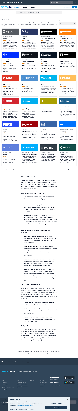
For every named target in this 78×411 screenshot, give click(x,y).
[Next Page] (74, 169)
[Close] (75, 2)
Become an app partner (26, 361)
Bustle (4, 131)
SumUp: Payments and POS (29, 61)
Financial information (21, 382)
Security (4, 386)
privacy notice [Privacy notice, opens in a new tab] (29, 405)
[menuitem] (17, 7)
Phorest (43, 108)
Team (3, 380)
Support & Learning (54, 377)
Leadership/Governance (22, 386)
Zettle (23, 38)
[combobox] (41, 12)
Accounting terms (54, 382)
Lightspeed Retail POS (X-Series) (50, 38)
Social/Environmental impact (8, 387)
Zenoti (42, 84)
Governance (4, 382)
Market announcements (22, 384)
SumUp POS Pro (64, 61)
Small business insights (55, 385)
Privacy (6, 399)
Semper (62, 108)
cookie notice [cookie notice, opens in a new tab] (21, 405)
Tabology (24, 108)
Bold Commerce (7, 84)
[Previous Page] (65, 169)
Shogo (24, 84)
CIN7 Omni (6, 61)
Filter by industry (63, 20)
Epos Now (44, 61)
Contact (41, 386)
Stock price (19, 380)
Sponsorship (4, 384)
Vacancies (32, 380)
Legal (3, 399)
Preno (61, 84)
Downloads (42, 384)
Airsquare (5, 154)
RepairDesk (63, 154)
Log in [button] (74, 7)
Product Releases (54, 379)
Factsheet (42, 380)
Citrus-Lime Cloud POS (47, 154)
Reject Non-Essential (56, 403)
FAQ (18, 387)
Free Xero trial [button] (66, 7)
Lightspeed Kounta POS (66, 38)
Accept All (56, 407)
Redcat (5, 108)
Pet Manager (63, 131)
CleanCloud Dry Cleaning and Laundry (32, 154)
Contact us (4, 389)
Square (5, 38)
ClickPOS (43, 131)
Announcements (43, 382)
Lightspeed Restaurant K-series (30, 131)
